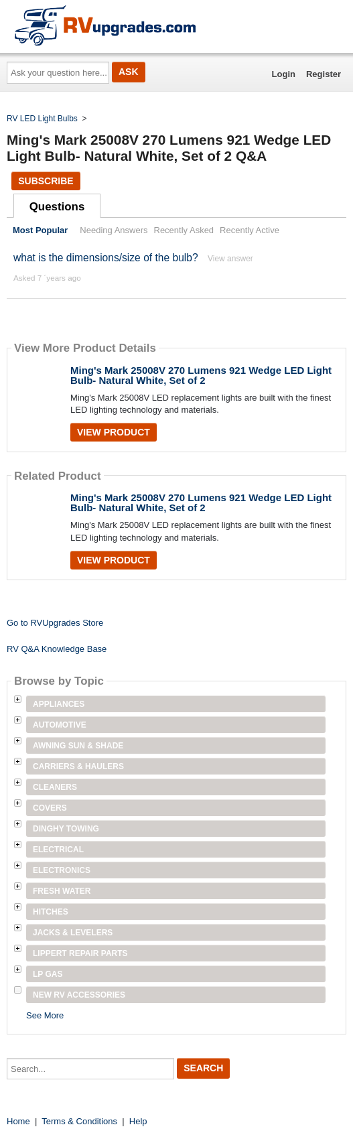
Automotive (59, 725)
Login (283, 74)
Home (18, 1121)
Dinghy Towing (66, 828)
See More (45, 1015)
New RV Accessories (79, 995)
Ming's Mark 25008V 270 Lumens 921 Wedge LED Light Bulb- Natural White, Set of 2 (201, 375)
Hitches (50, 912)
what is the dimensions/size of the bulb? (105, 257)
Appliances (58, 704)
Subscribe (45, 181)
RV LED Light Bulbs (42, 118)
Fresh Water (61, 891)
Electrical (58, 849)
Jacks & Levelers (73, 932)
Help (138, 1121)
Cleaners (55, 787)
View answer (230, 258)
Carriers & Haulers (78, 766)
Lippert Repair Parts (80, 953)
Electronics (61, 870)
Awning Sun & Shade (78, 745)
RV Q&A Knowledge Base (57, 649)
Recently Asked (184, 230)
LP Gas (47, 974)
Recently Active (249, 230)
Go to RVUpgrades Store (55, 623)
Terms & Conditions (79, 1121)
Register (323, 74)
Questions (57, 206)
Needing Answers (113, 230)
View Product (113, 432)
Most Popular (40, 230)
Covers (50, 808)
